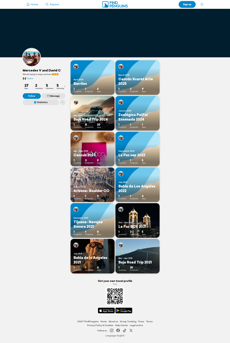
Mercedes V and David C (42, 70)
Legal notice (136, 325)
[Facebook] (118, 330)
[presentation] (64, 86)
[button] (202, 4)
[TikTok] (124, 330)
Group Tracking (128, 321)
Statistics (41, 102)
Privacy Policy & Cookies (100, 325)
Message (53, 96)
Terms (149, 321)
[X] (131, 330)
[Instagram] (111, 330)
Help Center (121, 325)
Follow (31, 96)
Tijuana (28, 78)
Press (141, 321)
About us (113, 321)
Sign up (187, 4)
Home (103, 321)
